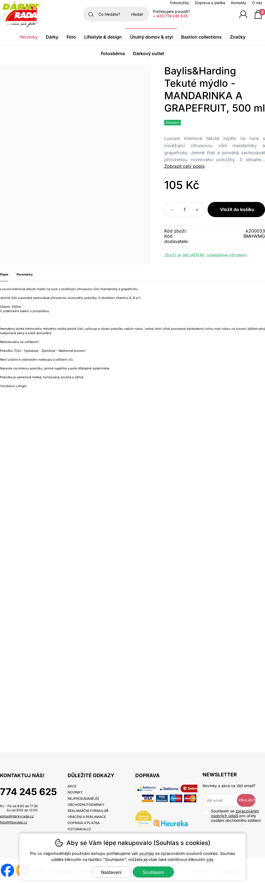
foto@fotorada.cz (13, 822)
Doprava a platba (210, 3)
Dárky (52, 37)
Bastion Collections (201, 37)
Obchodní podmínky (86, 805)
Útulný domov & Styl (151, 37)
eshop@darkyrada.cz (17, 816)
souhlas (146, 853)
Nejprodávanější (83, 798)
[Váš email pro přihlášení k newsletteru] (224, 800)
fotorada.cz (79, 829)
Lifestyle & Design (103, 37)
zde (209, 859)
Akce (72, 786)
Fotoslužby (179, 3)
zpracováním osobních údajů (235, 813)
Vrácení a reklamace (87, 817)
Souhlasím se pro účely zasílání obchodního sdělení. (232, 816)
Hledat (137, 14)
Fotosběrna (113, 53)
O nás (257, 3)
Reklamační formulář (88, 811)
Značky (237, 37)
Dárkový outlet (148, 53)
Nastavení (111, 872)
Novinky (29, 37)
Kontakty (238, 3)
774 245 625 (28, 791)
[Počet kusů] (184, 209)
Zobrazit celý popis (184, 166)
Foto (71, 37)
